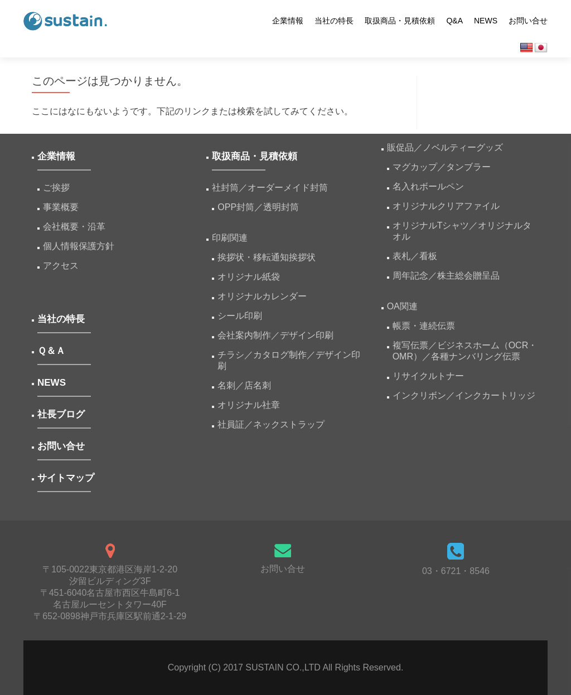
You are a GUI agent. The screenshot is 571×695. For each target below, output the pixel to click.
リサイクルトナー (428, 376)
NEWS (485, 20)
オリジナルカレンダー (262, 296)
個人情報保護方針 (78, 246)
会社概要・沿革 (74, 226)
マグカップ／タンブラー (442, 167)
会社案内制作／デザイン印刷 (275, 335)
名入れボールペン (428, 186)
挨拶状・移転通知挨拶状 (266, 257)
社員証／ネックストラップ (271, 424)
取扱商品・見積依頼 (400, 20)
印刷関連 (230, 237)
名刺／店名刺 (244, 385)
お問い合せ (528, 20)
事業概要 (61, 207)
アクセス (61, 265)
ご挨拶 (56, 187)
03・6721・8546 (456, 571)
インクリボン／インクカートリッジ (464, 395)
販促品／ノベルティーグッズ (445, 147)
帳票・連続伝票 (428, 326)
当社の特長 (334, 20)
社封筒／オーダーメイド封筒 (270, 187)
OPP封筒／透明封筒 (258, 207)
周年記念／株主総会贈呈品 (446, 275)
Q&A (454, 20)
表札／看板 (415, 256)
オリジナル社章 (248, 405)
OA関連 (402, 306)
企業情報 (287, 20)
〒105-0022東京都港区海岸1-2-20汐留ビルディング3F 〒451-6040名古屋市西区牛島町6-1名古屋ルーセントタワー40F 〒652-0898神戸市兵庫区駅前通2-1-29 (109, 593)
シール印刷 (239, 315)
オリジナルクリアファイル (446, 206)
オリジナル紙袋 (248, 276)
